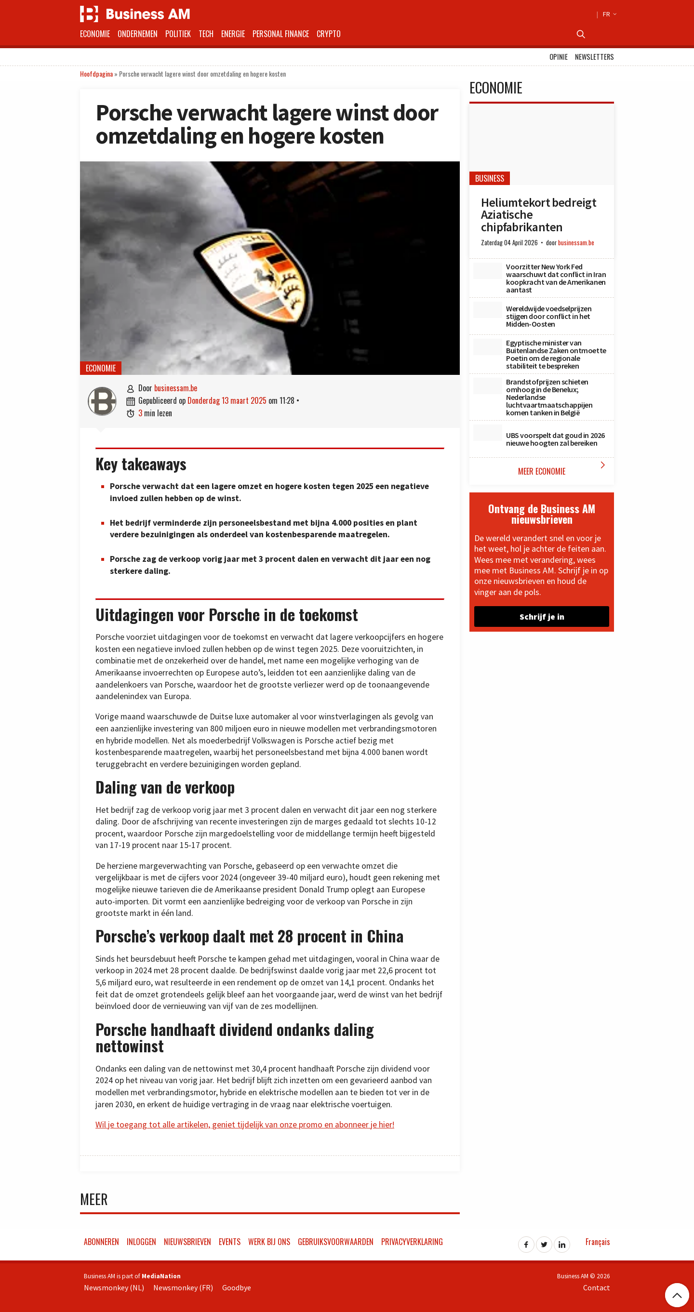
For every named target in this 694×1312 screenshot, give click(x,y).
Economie (95, 34)
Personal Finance (281, 34)
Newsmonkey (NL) (114, 1287)
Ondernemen (138, 34)
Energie (233, 34)
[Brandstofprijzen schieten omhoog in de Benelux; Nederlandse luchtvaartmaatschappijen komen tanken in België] (487, 386)
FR (608, 14)
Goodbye (236, 1287)
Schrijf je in (542, 616)
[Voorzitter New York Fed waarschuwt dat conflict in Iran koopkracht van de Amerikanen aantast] (487, 271)
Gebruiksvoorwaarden (336, 1241)
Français (598, 1241)
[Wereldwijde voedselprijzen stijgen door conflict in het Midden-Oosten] (487, 310)
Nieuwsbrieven (187, 1241)
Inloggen (141, 1241)
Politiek (178, 34)
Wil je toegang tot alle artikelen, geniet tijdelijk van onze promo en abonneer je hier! (244, 1124)
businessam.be (175, 388)
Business (489, 178)
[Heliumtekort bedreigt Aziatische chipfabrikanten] (541, 144)
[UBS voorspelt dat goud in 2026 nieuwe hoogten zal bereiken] (487, 432)
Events (229, 1241)
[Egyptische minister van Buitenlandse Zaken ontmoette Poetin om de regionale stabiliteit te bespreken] (487, 347)
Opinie (558, 57)
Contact (596, 1287)
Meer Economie (563, 468)
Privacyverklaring (412, 1241)
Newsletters (594, 57)
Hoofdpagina (96, 73)
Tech (206, 34)
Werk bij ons (269, 1241)
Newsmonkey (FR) (183, 1287)
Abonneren (101, 1241)
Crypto (329, 34)
